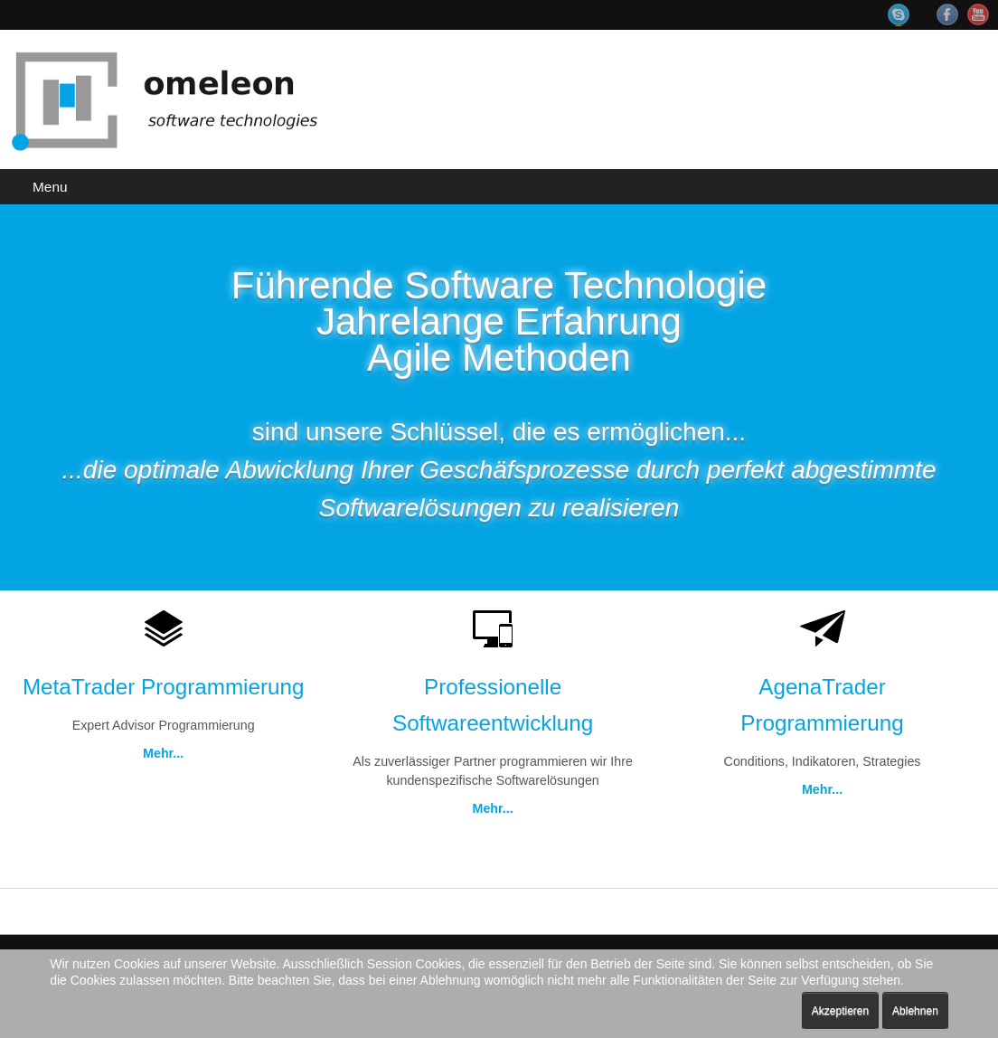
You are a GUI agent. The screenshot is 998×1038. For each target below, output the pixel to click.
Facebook (947, 14)
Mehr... (163, 755)
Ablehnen (915, 1011)
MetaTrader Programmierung (163, 687)
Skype (907, 15)
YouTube (978, 14)
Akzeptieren (840, 1011)
